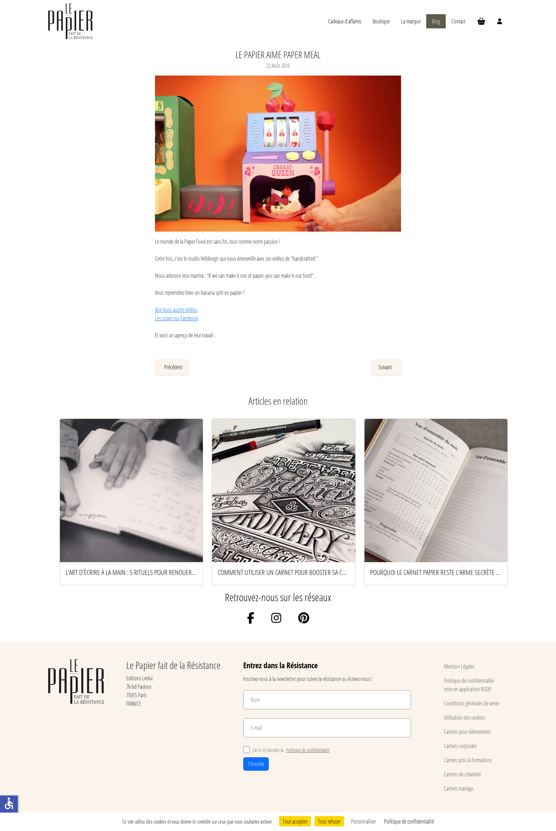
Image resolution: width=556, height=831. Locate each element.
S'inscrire (256, 764)
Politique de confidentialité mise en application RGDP (469, 685)
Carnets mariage (458, 788)
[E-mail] (327, 727)
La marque (411, 21)
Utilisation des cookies (464, 717)
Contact (458, 21)
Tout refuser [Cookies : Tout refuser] (329, 821)
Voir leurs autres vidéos (176, 309)
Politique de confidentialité (307, 750)
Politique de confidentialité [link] (409, 821)
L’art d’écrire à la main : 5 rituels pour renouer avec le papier (131, 572)
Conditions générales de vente (471, 703)
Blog (436, 21)
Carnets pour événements (467, 731)
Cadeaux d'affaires (344, 21)
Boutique (381, 21)
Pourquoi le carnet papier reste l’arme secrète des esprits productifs (436, 572)
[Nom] (327, 699)
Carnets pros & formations (468, 760)
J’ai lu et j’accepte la (286, 750)
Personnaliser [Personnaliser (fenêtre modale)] (363, 821)
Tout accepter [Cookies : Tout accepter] (295, 821)
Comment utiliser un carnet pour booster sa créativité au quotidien (283, 572)
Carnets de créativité (462, 774)
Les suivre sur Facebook (176, 318)
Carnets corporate (460, 745)
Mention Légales (459, 666)
